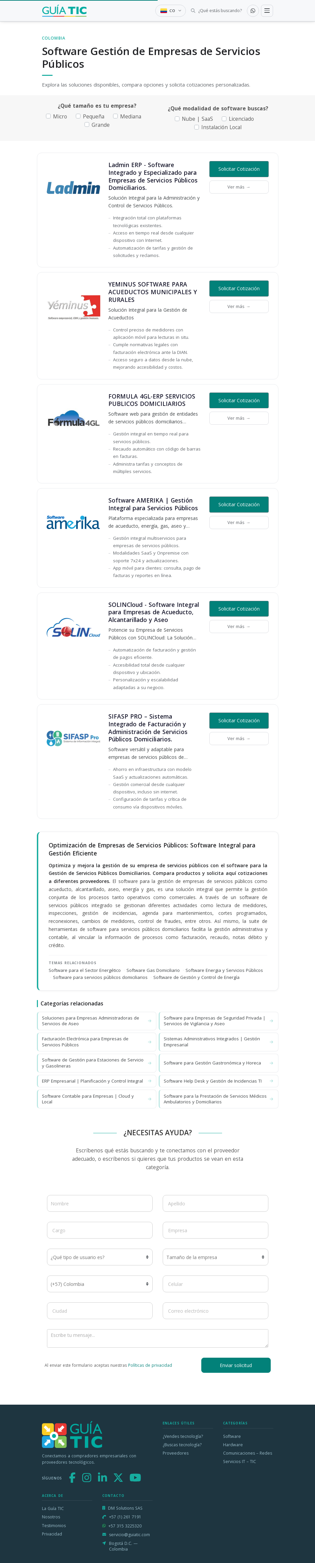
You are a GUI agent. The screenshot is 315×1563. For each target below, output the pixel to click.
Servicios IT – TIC (239, 1461)
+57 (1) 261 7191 (125, 1517)
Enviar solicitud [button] (236, 1365)
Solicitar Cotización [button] (239, 169)
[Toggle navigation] (267, 11)
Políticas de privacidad (150, 1365)
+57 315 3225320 (125, 1526)
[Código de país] (100, 1283)
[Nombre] (100, 1203)
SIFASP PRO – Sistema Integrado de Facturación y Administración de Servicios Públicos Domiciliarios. (148, 727)
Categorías (235, 1423)
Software (232, 1436)
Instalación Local (221, 127)
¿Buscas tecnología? (182, 1445)
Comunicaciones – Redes (247, 1453)
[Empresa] (215, 1230)
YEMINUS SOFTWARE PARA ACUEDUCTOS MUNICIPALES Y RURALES (152, 292)
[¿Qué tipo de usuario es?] (100, 1257)
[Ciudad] (100, 1310)
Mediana (130, 116)
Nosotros (51, 1517)
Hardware (233, 1445)
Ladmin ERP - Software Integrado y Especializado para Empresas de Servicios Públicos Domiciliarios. (153, 176)
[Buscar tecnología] (216, 11)
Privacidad (52, 1534)
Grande (101, 124)
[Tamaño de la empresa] (215, 1257)
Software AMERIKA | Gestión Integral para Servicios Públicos (153, 504)
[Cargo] (100, 1230)
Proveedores (176, 1453)
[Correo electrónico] (215, 1310)
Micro (60, 116)
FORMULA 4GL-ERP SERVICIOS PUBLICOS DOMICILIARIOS (151, 400)
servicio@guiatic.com (129, 1535)
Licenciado (241, 118)
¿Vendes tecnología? (183, 1436)
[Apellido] (215, 1203)
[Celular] (215, 1283)
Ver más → (238, 187)
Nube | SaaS (197, 118)
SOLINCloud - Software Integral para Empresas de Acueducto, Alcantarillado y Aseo (153, 612)
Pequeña (93, 116)
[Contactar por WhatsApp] (253, 11)
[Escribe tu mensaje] (157, 1338)
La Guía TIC (53, 1508)
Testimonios (54, 1525)
